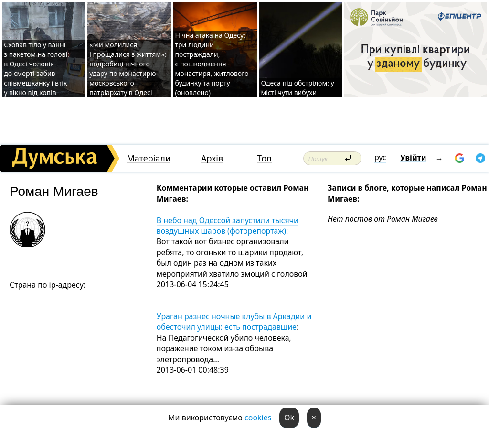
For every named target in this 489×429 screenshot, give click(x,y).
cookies (257, 417)
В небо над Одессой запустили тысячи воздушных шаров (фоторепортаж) (227, 225)
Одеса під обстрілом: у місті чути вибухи (297, 87)
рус (380, 157)
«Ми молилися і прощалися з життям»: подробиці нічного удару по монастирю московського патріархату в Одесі (127, 68)
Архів (212, 158)
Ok (289, 417)
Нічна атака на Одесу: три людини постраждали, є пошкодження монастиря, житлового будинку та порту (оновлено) (212, 64)
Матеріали (148, 158)
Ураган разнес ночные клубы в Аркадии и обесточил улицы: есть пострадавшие (234, 321)
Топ (264, 158)
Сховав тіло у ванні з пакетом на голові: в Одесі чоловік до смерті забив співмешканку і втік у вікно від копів (36, 68)
